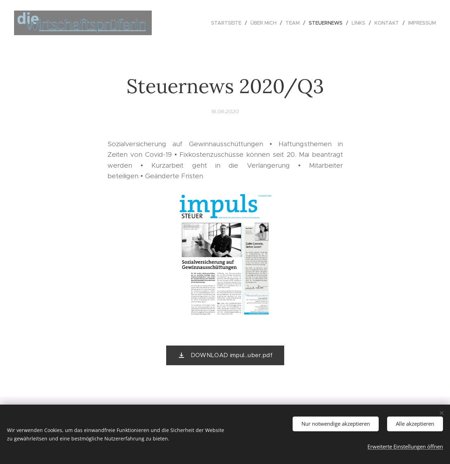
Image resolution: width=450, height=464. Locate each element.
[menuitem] (228, 23)
